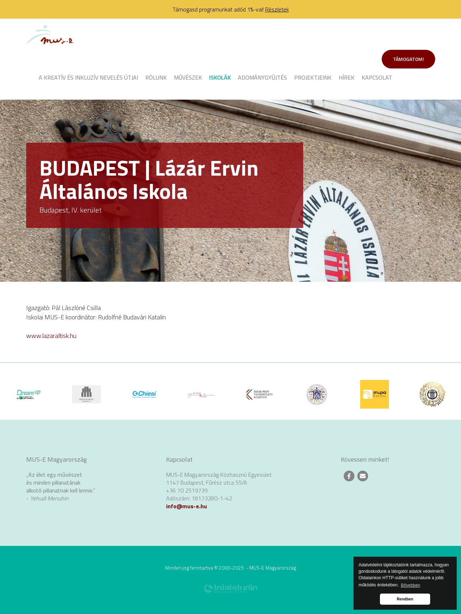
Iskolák (220, 77)
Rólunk (156, 77)
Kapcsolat (377, 77)
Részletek (277, 9)
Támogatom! (408, 59)
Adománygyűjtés (262, 77)
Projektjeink (312, 77)
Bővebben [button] (410, 585)
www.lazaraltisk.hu (51, 336)
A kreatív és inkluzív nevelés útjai (88, 77)
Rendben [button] (405, 599)
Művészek (188, 77)
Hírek (346, 77)
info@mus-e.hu (186, 506)
